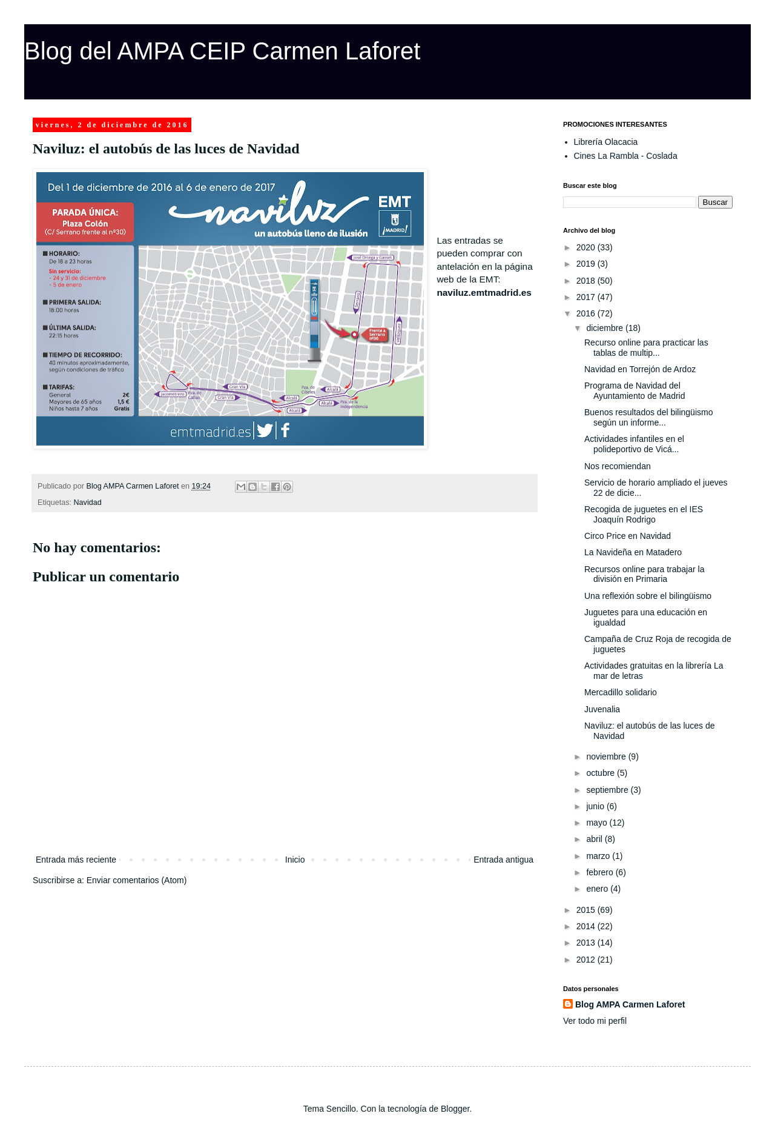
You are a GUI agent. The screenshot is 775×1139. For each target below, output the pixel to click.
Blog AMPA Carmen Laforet (630, 1004)
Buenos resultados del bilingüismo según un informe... (648, 417)
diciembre (605, 328)
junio (596, 806)
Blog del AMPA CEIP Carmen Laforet (222, 51)
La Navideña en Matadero (633, 552)
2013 (587, 942)
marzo (599, 856)
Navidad (88, 502)
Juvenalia (602, 709)
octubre (601, 773)
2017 (587, 297)
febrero (600, 872)
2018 (587, 281)
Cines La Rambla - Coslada (626, 156)
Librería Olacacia (606, 142)
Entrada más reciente (76, 859)
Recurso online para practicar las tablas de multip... (646, 348)
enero (598, 888)
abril (595, 839)
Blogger (455, 1109)
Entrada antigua (503, 859)
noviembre (607, 756)
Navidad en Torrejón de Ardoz (640, 369)
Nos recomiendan (617, 466)
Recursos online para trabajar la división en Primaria (644, 574)
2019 (587, 264)
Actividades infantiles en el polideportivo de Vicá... (634, 444)
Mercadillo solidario (620, 692)
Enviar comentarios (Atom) (137, 880)
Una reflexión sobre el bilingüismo (647, 596)
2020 (587, 247)
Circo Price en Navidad (627, 536)
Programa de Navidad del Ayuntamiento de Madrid (634, 391)
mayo (597, 822)
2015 (587, 910)
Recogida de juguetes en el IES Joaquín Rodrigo (643, 514)
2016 (587, 313)
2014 (587, 926)
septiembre (608, 790)
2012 (587, 959)
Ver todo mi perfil (595, 1021)
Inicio (295, 859)
